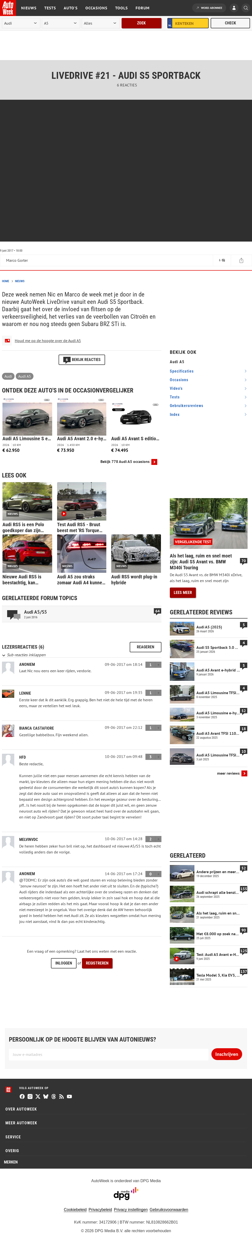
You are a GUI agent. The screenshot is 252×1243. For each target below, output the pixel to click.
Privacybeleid (100, 1210)
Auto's (71, 7)
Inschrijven (226, 1054)
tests (175, 397)
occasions (179, 379)
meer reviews (228, 773)
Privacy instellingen (131, 1210)
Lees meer (183, 592)
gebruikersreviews (186, 405)
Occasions (96, 7)
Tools (121, 7)
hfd (22, 757)
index (175, 414)
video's (176, 388)
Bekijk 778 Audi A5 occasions (125, 461)
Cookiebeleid (75, 1210)
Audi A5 (24, 376)
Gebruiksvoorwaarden (169, 1210)
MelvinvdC (28, 839)
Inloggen (63, 963)
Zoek (141, 23)
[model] (61, 23)
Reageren (145, 647)
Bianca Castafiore (36, 728)
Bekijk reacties (82, 359)
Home (5, 281)
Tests (50, 7)
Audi (8, 376)
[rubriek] (101, 23)
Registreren (97, 963)
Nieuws (28, 7)
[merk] (21, 23)
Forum (143, 7)
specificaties (182, 371)
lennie (25, 693)
